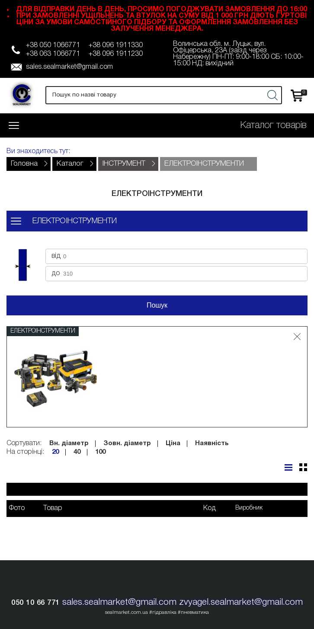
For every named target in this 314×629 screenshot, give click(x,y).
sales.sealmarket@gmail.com (69, 67)
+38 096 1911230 (116, 54)
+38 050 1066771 (53, 45)
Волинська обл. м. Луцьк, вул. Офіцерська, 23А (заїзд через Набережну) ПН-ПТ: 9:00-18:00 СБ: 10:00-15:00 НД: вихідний (238, 54)
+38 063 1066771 (53, 54)
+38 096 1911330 (116, 45)
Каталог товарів (273, 125)
